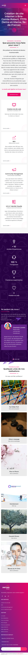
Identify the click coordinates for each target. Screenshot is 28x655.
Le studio (3, 614)
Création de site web (20, 29)
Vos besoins (11, 29)
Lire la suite (6, 128)
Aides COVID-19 (4, 626)
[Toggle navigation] (25, 5)
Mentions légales (4, 653)
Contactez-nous (5, 640)
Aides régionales (4, 628)
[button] (13, 358)
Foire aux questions (5, 623)
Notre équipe (4, 621)
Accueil (5, 29)
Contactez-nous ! (14, 94)
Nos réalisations (4, 617)
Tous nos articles (5, 619)
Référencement (4, 630)
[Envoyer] (24, 647)
